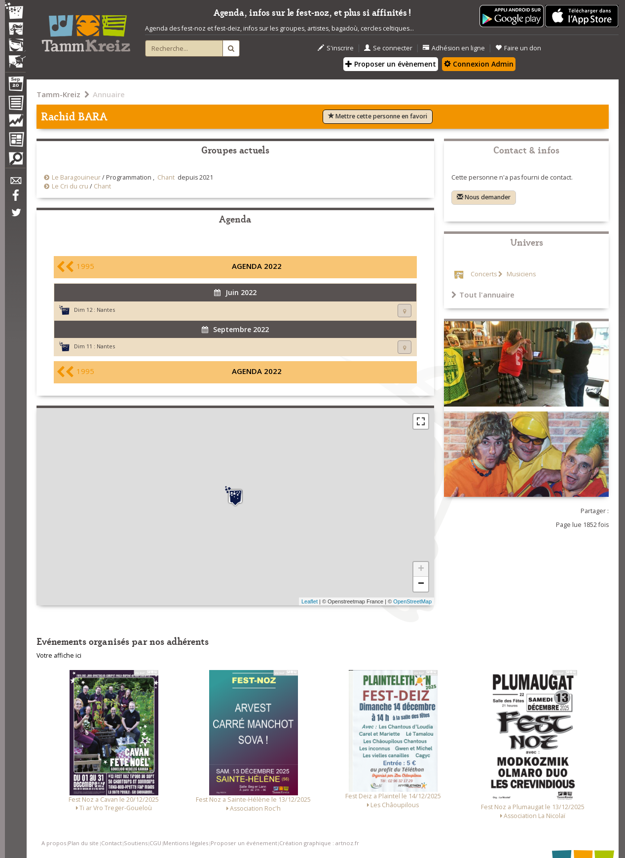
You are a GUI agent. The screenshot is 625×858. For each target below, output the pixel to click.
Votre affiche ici (59, 655)
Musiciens (520, 274)
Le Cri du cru (70, 186)
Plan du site (83, 843)
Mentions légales (185, 843)
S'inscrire (336, 48)
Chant (166, 177)
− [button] (421, 584)
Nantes (106, 309)
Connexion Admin (479, 64)
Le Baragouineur (76, 177)
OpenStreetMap (412, 601)
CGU (155, 843)
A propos (53, 843)
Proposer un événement (244, 843)
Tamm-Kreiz (58, 94)
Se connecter (388, 48)
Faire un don (518, 48)
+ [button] (421, 569)
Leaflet (309, 601)
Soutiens (135, 843)
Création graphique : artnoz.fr (319, 843)
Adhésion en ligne (454, 48)
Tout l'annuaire (483, 294)
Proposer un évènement (390, 64)
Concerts (484, 274)
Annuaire (109, 94)
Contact (111, 843)
